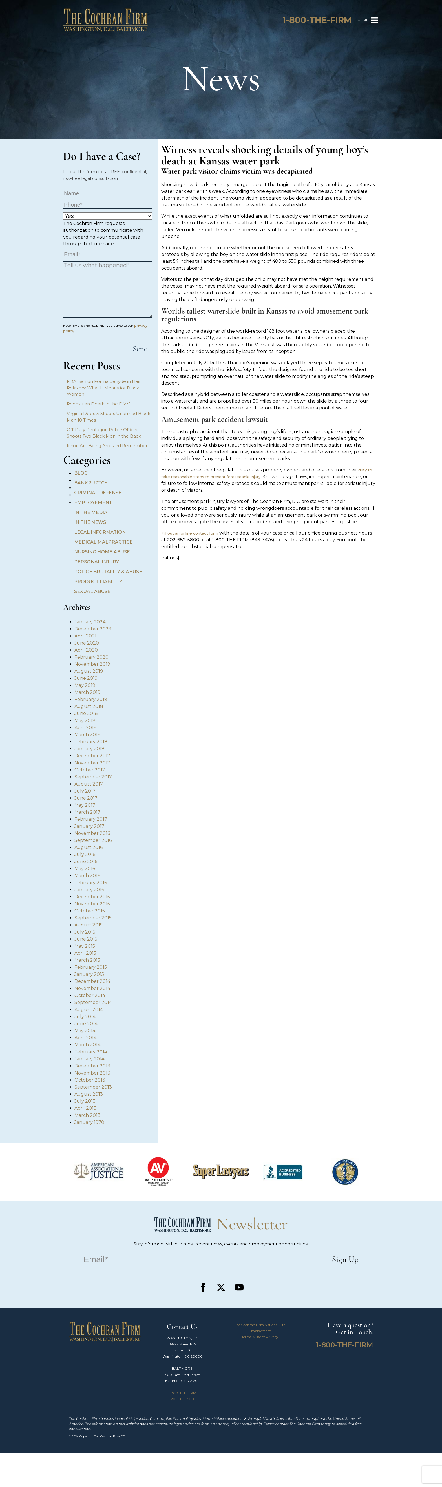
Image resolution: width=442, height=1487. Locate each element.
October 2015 (89, 911)
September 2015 (93, 918)
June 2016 (85, 861)
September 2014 (93, 1002)
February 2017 (90, 819)
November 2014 (92, 988)
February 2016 (90, 882)
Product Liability (98, 581)
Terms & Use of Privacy (260, 1337)
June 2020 (86, 643)
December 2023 (92, 629)
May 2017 (84, 805)
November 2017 (92, 762)
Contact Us (182, 1327)
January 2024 (89, 622)
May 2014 (84, 1030)
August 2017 (88, 784)
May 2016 (84, 868)
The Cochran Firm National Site (259, 1325)
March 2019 (87, 692)
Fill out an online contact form (189, 533)
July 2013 (85, 1101)
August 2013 (88, 1094)
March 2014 (87, 1044)
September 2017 (93, 777)
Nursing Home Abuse (102, 552)
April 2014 (85, 1037)
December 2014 (92, 981)
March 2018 (87, 734)
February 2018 (90, 741)
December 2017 (92, 755)
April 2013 (85, 1108)
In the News (90, 522)
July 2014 (85, 1016)
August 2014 (88, 1009)
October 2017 (89, 770)
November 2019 (92, 664)
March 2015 (87, 960)
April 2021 (85, 636)
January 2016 (89, 889)
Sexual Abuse (92, 591)
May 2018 (85, 720)
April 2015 (85, 953)
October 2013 (89, 1080)
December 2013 (92, 1066)
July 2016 (84, 854)
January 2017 (89, 826)
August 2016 (88, 847)
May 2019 (84, 685)
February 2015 (90, 967)
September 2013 (93, 1087)
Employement (93, 502)
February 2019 (90, 699)
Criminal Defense (97, 492)
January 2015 (89, 974)
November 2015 (92, 903)
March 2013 (87, 1115)
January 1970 (89, 1122)
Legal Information (100, 532)
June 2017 (86, 798)
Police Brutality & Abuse (108, 571)
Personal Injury (96, 561)
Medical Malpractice (103, 542)
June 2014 (86, 1023)
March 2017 (87, 812)
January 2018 (89, 748)
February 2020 (91, 657)
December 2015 (92, 896)
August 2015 (88, 925)
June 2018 (86, 713)
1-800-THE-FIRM (182, 1393)
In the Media (90, 512)
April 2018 (85, 727)
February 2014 (90, 1051)
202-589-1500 (182, 1399)
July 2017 (85, 791)
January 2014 (89, 1059)
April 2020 (86, 650)
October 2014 (89, 995)
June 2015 (85, 939)
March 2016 (87, 875)
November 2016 (92, 833)
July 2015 (84, 932)
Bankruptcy (90, 483)
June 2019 (86, 678)
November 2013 (92, 1073)
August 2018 (88, 706)
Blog (81, 473)
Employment (260, 1331)
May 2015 (84, 946)
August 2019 (88, 671)
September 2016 (93, 840)
